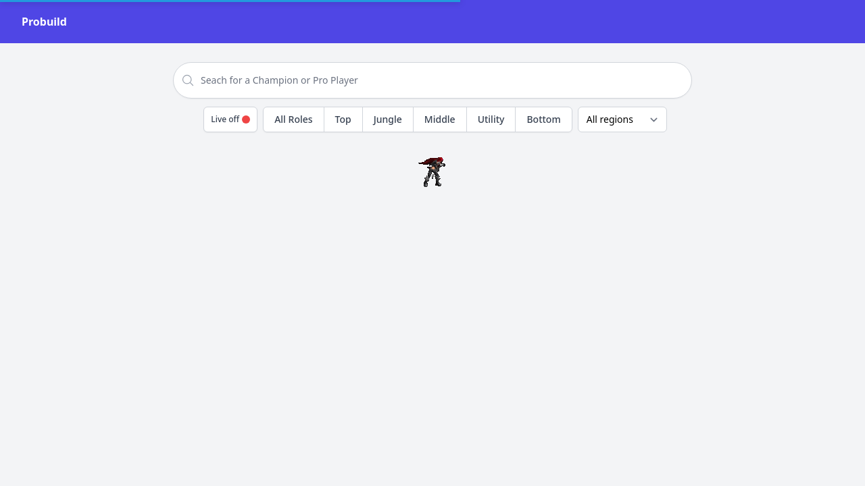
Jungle (388, 119)
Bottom (543, 119)
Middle (439, 119)
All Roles (293, 119)
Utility (491, 119)
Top (343, 119)
